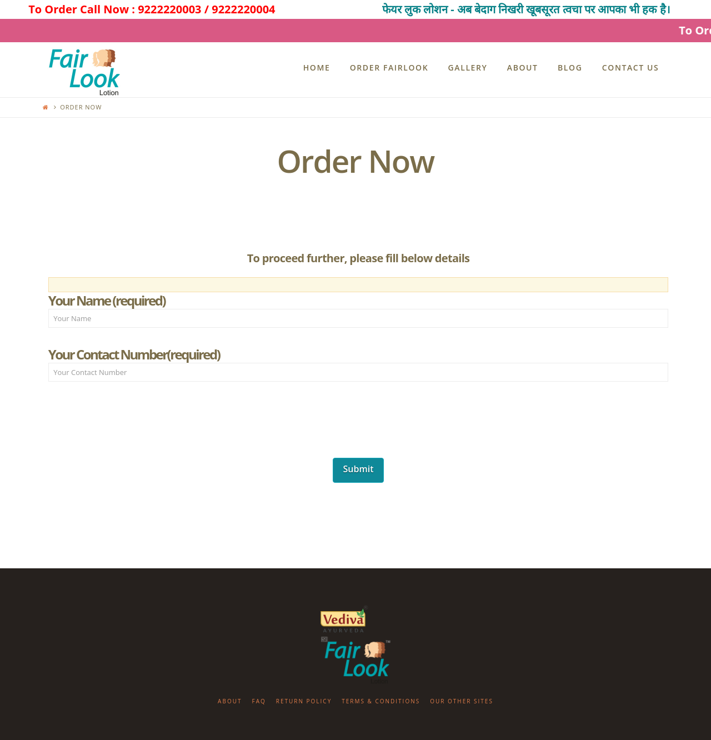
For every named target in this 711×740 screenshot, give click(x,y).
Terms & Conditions (381, 701)
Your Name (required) (358, 310)
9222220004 (243, 9)
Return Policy (304, 701)
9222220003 (169, 9)
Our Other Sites (461, 701)
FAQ (259, 701)
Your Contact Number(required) (358, 364)
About (230, 701)
